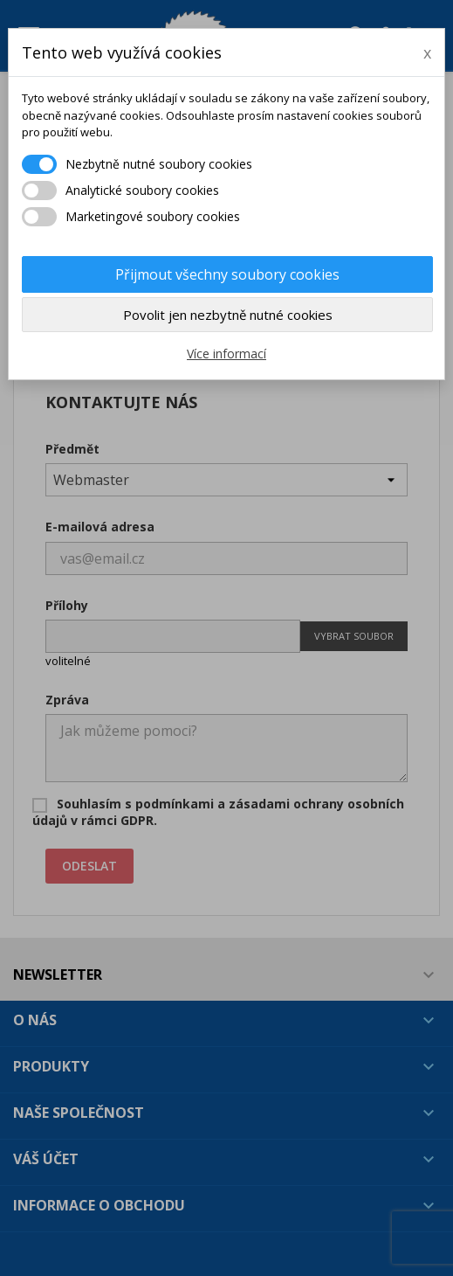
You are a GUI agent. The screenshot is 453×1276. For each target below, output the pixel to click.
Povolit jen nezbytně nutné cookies (228, 314)
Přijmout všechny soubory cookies (227, 274)
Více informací (226, 353)
